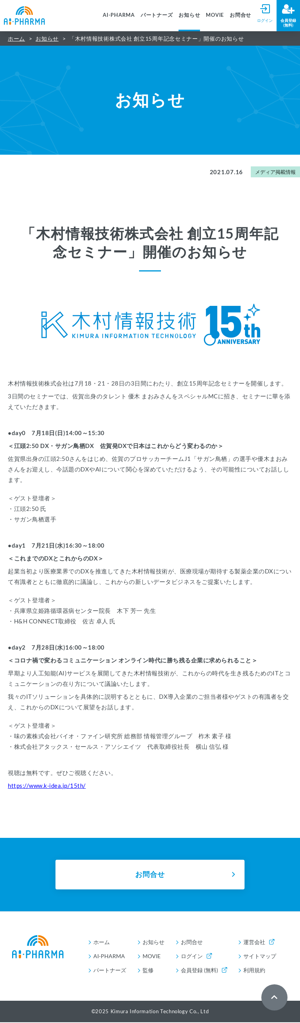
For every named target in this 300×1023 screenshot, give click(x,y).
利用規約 (254, 971)
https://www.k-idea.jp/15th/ (47, 785)
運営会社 (258, 942)
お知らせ (189, 15)
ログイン (196, 956)
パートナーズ (157, 15)
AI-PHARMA (119, 15)
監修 (148, 971)
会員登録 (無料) (204, 971)
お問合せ (240, 15)
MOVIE (215, 15)
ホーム (16, 38)
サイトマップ (259, 956)
